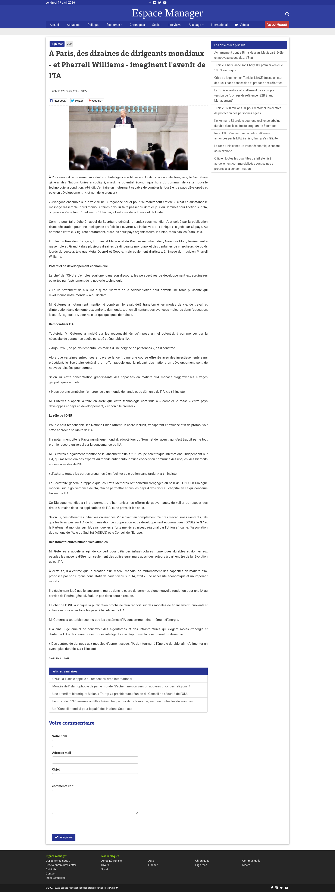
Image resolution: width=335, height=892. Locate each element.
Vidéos (242, 24)
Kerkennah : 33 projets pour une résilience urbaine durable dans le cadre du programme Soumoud (247, 123)
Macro (246, 865)
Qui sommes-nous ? (58, 860)
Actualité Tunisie (111, 860)
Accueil (55, 24)
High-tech (57, 43)
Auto (151, 860)
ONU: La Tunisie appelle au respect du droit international (92, 679)
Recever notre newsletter (61, 865)
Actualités (73, 24)
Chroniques (137, 24)
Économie (114, 24)
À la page (196, 24)
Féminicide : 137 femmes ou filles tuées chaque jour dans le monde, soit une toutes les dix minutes (122, 701)
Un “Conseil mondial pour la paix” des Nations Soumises (92, 709)
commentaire (62, 786)
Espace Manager (167, 13)
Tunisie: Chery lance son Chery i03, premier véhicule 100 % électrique (248, 67)
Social (156, 24)
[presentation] (84, 825)
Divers (105, 865)
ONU (69, 44)
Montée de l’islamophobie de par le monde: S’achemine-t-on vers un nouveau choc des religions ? (121, 686)
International (219, 24)
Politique (93, 24)
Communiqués (251, 860)
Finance (153, 865)
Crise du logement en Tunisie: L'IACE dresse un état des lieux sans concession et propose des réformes (248, 80)
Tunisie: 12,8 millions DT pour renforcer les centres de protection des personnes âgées (247, 110)
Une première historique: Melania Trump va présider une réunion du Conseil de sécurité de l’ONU (120, 694)
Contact (50, 873)
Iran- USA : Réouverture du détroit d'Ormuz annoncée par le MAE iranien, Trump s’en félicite (246, 136)
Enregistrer (64, 837)
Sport (104, 869)
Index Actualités (56, 877)
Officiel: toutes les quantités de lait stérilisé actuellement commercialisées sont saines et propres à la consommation (244, 163)
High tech (201, 865)
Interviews (174, 24)
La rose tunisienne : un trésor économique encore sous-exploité (247, 148)
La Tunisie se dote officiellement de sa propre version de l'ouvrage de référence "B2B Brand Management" (244, 95)
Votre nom (59, 736)
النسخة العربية (277, 25)
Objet (56, 769)
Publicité (51, 869)
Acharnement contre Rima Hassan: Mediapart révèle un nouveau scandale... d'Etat (249, 55)
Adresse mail (61, 753)
